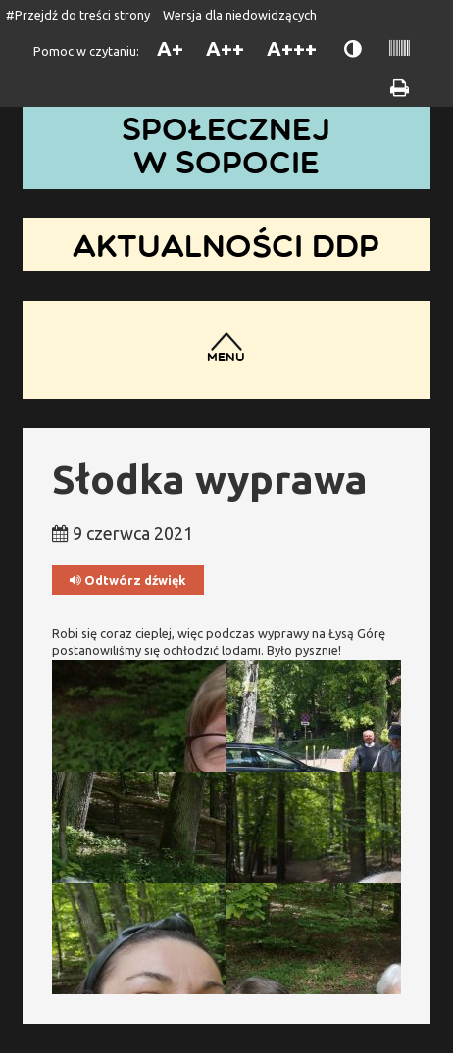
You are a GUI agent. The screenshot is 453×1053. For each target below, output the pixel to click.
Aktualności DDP (226, 244)
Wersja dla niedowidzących (240, 15)
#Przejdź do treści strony (78, 15)
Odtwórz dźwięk (128, 580)
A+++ (292, 48)
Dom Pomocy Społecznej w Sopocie (226, 128)
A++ (225, 48)
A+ (170, 48)
